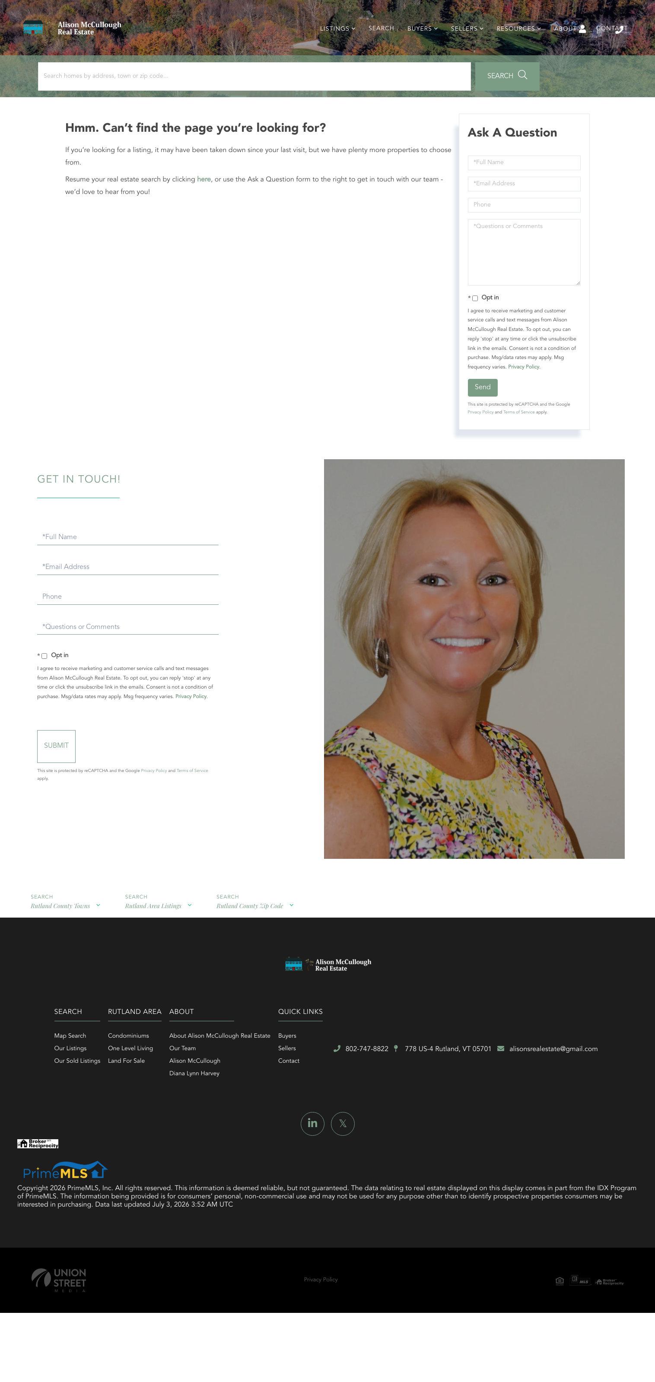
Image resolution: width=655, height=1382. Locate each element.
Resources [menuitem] (511, 48)
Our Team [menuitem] (318, 1095)
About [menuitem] (560, 48)
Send (480, 418)
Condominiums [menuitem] (232, 1082)
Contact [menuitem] (607, 47)
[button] (239, 102)
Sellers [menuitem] (459, 48)
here (209, 210)
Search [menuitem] (377, 47)
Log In (511, 35)
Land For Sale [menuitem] (230, 1107)
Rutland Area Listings (140, 956)
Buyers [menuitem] (414, 48)
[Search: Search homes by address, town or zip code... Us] (116, 102)
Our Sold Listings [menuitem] (150, 1107)
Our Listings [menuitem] (143, 1095)
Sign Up (550, 35)
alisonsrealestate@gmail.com (450, 1155)
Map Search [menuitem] (143, 1082)
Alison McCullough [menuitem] (330, 1107)
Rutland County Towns (54, 956)
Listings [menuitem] (330, 48)
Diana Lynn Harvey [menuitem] (330, 1120)
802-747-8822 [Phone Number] (599, 34)
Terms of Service (516, 444)
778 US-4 (298, 1155)
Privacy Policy (521, 398)
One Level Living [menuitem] (234, 1095)
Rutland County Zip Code (229, 956)
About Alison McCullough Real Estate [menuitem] (355, 1082)
